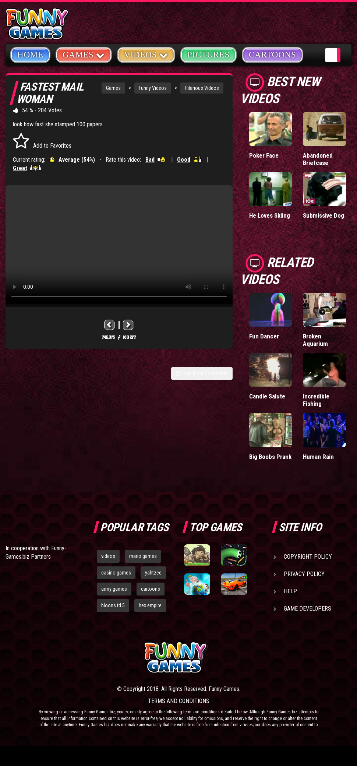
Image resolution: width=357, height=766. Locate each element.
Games (113, 88)
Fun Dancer (264, 336)
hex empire (150, 605)
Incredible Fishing (316, 400)
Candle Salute (267, 396)
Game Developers (307, 608)
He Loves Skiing (269, 215)
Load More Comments (202, 373)
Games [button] (84, 54)
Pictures (208, 54)
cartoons (150, 589)
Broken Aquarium (315, 340)
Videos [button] (146, 54)
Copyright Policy (308, 556)
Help (290, 591)
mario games (143, 556)
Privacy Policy (304, 573)
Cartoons (272, 54)
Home (30, 54)
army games (114, 589)
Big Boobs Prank (270, 456)
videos (108, 556)
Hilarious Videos (202, 88)
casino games (116, 573)
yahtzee (153, 573)
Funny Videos (153, 88)
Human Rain (318, 456)
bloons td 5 (113, 605)
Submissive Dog (323, 215)
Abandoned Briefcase (318, 159)
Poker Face (264, 155)
